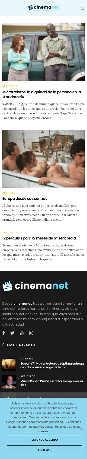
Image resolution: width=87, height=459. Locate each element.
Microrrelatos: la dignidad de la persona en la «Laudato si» (41, 94)
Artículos (9, 86)
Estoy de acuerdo (45, 439)
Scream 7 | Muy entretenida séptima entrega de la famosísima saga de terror (52, 365)
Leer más (44, 450)
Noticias (26, 359)
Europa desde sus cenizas (24, 198)
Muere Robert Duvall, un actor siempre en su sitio (51, 383)
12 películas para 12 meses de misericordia (39, 238)
